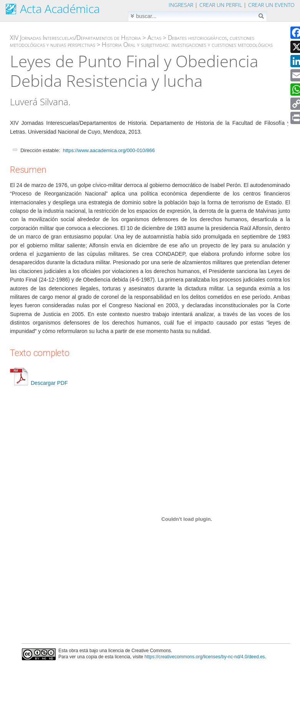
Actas (154, 37)
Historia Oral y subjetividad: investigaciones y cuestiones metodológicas (187, 44)
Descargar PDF (39, 383)
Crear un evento (271, 4)
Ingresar (181, 4)
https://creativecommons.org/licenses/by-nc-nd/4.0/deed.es (204, 656)
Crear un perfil (220, 4)
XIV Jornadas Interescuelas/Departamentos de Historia (75, 37)
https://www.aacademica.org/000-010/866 (109, 150)
